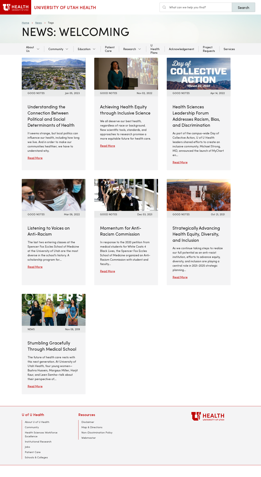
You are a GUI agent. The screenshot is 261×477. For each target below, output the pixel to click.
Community (55, 49)
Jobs (27, 447)
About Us (30, 49)
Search (243, 7)
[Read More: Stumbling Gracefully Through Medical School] (54, 309)
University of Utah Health (65, 7)
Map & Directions (91, 427)
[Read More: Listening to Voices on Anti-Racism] (54, 194)
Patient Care (110, 49)
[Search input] (196, 7)
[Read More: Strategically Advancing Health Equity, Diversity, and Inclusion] (199, 194)
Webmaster (88, 437)
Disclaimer (87, 422)
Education (84, 49)
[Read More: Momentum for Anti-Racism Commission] (126, 194)
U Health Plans (155, 48)
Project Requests (209, 49)
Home (25, 22)
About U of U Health (37, 422)
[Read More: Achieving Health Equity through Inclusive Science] (126, 73)
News (38, 22)
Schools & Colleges (36, 457)
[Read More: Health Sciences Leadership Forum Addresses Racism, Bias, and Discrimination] (199, 73)
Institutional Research (38, 441)
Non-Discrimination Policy (96, 432)
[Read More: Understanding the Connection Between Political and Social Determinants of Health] (54, 73)
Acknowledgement (181, 49)
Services (229, 49)
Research (129, 49)
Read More (35, 158)
